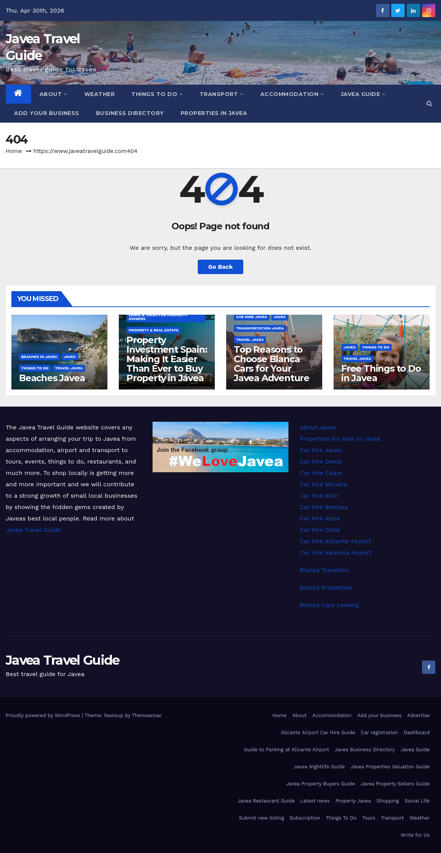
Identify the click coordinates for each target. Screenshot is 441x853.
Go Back (220, 266)
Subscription (305, 818)
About (53, 94)
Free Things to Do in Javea (381, 373)
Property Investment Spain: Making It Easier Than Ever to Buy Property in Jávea (166, 358)
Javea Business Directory (365, 749)
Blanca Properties (326, 587)
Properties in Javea (214, 113)
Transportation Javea (260, 328)
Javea (70, 357)
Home (14, 151)
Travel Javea (69, 368)
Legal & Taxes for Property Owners (158, 317)
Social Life (417, 801)
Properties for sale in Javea (340, 438)
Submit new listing (261, 818)
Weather (99, 94)
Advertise (418, 715)
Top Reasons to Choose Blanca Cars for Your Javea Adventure (271, 363)
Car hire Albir (319, 495)
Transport (222, 94)
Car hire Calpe (321, 472)
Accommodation (292, 94)
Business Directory (130, 113)
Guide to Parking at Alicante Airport (286, 749)
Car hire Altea (320, 518)
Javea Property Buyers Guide (320, 784)
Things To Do (157, 94)
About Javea (318, 427)
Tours (368, 818)
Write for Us (415, 835)
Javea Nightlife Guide (319, 766)
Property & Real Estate (153, 330)
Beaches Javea (52, 377)
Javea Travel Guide (33, 529)
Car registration (379, 732)
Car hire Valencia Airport (336, 552)
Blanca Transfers (324, 570)
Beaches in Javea (39, 357)
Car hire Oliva (320, 529)
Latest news (315, 801)
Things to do (35, 368)
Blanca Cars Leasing (329, 605)
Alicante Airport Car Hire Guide (318, 732)
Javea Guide (363, 94)
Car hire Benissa (324, 507)
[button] (429, 103)
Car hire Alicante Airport (335, 541)
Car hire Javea (251, 317)
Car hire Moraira (323, 484)
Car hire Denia (321, 461)
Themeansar (146, 715)
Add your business (46, 113)
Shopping (387, 801)
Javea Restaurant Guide (266, 801)
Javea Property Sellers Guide (395, 784)
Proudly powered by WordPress (44, 715)
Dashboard (417, 732)
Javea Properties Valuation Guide (390, 766)
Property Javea (353, 801)
